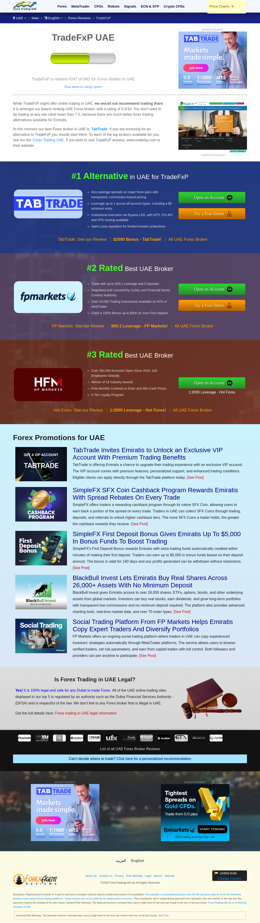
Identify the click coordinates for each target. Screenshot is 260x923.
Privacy (119, 876)
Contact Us (105, 876)
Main (35, 18)
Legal (148, 876)
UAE (19, 18)
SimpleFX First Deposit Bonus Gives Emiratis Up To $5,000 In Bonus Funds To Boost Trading (157, 537)
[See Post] (195, 477)
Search (158, 876)
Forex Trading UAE (48, 140)
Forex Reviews (79, 18)
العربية (121, 861)
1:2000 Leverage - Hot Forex (220, 391)
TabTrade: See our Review (82, 247)
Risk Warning (134, 876)
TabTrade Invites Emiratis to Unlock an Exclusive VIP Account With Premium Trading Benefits (148, 454)
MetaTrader (80, 6)
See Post (163, 915)
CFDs (98, 6)
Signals (130, 6)
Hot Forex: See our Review (78, 418)
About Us (91, 876)
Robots (113, 6)
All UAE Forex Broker (188, 247)
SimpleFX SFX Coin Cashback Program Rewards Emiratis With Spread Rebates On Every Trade (155, 494)
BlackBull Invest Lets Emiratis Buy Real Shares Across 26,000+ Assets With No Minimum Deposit (150, 581)
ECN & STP (150, 6)
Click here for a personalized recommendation (154, 759)
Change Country (229, 878)
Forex (62, 6)
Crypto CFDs (174, 6)
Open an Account (218, 198)
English (53, 18)
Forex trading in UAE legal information (79, 711)
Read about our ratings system (83, 86)
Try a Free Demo (217, 212)
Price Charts (222, 6)
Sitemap (169, 876)
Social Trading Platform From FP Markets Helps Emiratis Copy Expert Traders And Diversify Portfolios (153, 625)
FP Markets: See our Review (78, 334)
